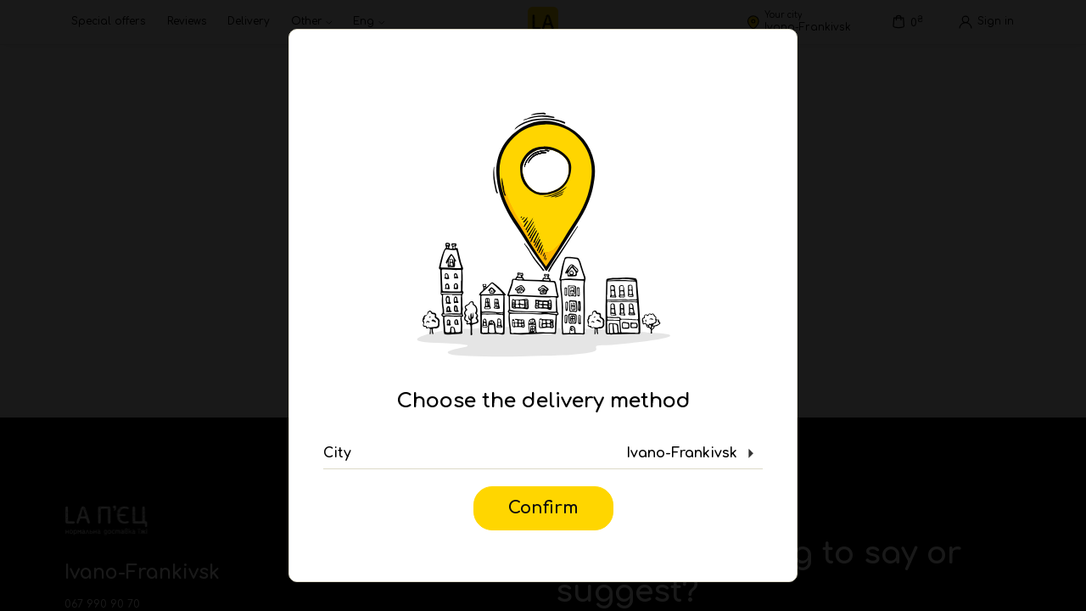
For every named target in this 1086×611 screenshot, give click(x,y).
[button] (543, 454)
